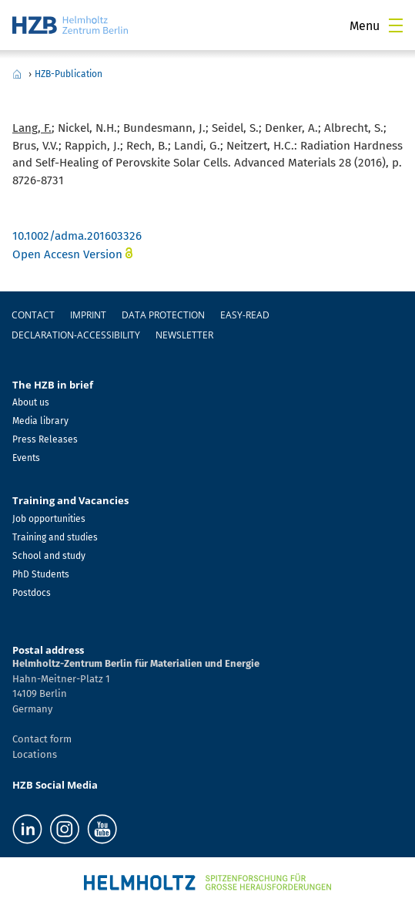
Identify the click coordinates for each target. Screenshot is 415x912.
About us (30, 402)
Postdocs (31, 592)
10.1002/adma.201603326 (77, 236)
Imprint (88, 314)
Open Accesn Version (67, 254)
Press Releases (45, 439)
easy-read (244, 314)
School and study (48, 555)
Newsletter (184, 335)
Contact (33, 314)
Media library (40, 421)
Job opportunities (48, 518)
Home (17, 74)
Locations (34, 754)
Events (26, 458)
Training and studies (55, 537)
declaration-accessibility (76, 335)
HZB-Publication (68, 74)
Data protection (163, 314)
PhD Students (40, 574)
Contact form (42, 739)
